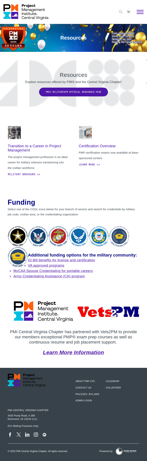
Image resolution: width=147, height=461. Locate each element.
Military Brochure (22, 174)
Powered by (106, 451)
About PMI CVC (85, 381)
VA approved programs (46, 265)
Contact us (83, 387)
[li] (27, 434)
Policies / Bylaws (87, 394)
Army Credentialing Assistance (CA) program (49, 276)
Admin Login (83, 400)
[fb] (10, 434)
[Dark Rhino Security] (126, 451)
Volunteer (113, 387)
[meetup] (44, 434)
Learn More (87, 164)
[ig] (35, 434)
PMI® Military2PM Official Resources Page (73, 92)
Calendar (112, 381)
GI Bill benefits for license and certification (61, 260)
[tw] (18, 434)
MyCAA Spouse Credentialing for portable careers (53, 271)
